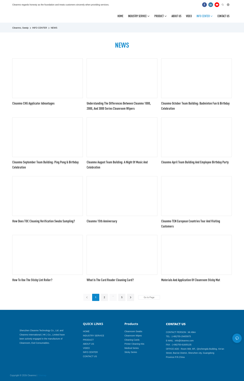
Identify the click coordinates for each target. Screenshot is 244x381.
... (113, 295)
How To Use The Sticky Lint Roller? (32, 280)
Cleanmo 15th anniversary (102, 221)
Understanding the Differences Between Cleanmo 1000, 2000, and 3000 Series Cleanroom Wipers (119, 105)
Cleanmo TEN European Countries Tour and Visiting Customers (190, 223)
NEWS (54, 28)
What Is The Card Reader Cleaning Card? (110, 280)
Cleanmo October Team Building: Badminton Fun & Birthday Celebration (195, 105)
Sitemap (42, 375)
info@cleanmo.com (184, 340)
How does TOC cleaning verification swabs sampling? (43, 221)
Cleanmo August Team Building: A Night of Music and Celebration (117, 164)
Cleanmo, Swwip (20, 28)
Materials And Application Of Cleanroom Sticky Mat (190, 280)
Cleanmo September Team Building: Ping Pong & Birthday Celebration (45, 164)
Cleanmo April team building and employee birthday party (195, 162)
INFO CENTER (39, 28)
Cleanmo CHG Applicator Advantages (33, 103)
